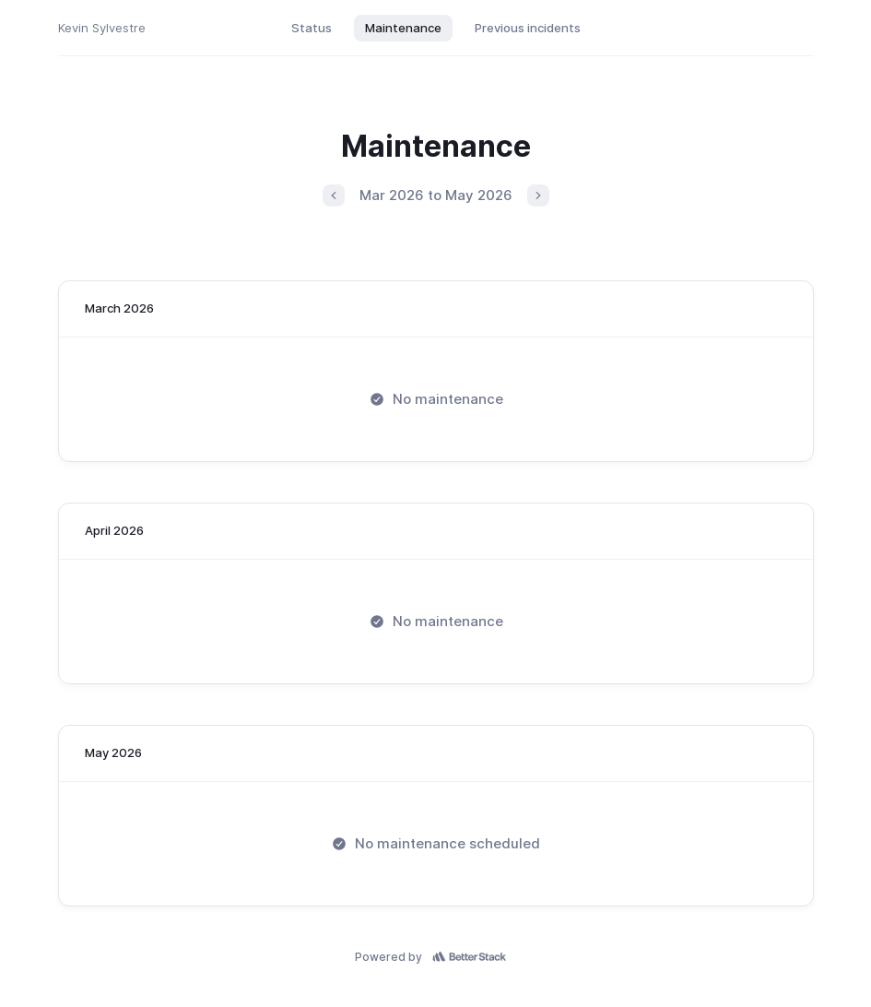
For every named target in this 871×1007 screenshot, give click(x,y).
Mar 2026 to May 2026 (435, 195)
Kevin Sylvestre (102, 27)
